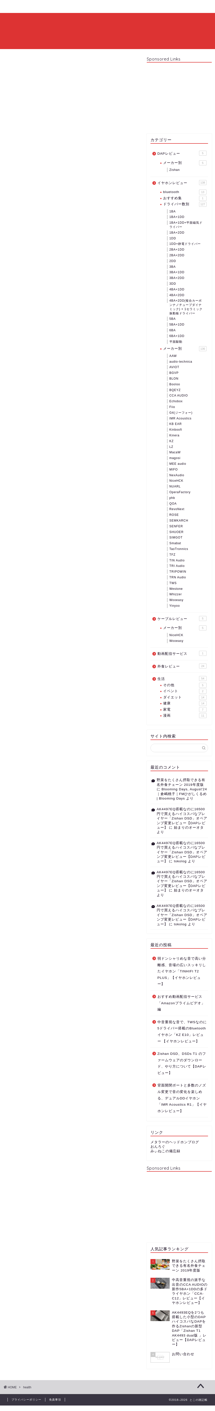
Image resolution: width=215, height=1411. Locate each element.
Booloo (174, 384)
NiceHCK (176, 480)
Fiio (172, 407)
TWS (173, 583)
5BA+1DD (177, 324)
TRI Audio (177, 566)
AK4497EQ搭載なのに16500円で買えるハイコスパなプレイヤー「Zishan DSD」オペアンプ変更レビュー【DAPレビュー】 (182, 818)
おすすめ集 (185, 198)
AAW (173, 356)
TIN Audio (177, 560)
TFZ (172, 554)
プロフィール (46, 6)
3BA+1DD (177, 272)
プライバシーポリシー (26, 1399)
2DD (172, 261)
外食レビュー (182, 666)
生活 (182, 678)
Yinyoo (174, 605)
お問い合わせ (81, 6)
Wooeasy (176, 600)
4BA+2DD (177, 295)
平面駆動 (175, 341)
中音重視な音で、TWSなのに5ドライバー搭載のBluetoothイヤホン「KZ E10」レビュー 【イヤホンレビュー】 (182, 1031)
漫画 (185, 715)
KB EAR (175, 424)
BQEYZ (175, 390)
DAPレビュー (182, 153)
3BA (172, 267)
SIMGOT (176, 537)
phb (172, 498)
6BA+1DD (177, 336)
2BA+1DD (177, 249)
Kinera (174, 435)
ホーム (16, 6)
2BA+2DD (177, 255)
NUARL (175, 486)
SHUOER (176, 532)
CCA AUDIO (178, 395)
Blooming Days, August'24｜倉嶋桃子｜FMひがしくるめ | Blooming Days (182, 793)
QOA (173, 503)
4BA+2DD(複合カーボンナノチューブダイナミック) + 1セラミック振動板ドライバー (186, 307)
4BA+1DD (177, 289)
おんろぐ (157, 1146)
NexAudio (176, 475)
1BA (172, 211)
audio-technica (180, 361)
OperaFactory (180, 492)
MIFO (173, 469)
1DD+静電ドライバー (185, 244)
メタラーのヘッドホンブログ (174, 1142)
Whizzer (175, 594)
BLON (174, 378)
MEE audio (177, 464)
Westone (176, 589)
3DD (172, 283)
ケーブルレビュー (182, 618)
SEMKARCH (178, 520)
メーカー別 (185, 162)
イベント (185, 691)
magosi (175, 458)
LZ (171, 447)
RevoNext (177, 509)
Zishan (174, 170)
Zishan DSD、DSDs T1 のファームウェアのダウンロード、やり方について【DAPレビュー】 (181, 1063)
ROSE (174, 515)
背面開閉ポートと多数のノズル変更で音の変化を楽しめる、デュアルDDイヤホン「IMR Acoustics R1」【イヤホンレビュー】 (182, 1098)
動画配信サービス (182, 653)
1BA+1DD (177, 217)
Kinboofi (175, 429)
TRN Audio (177, 577)
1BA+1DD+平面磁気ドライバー (186, 225)
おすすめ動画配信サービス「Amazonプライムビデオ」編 (181, 1003)
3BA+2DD (177, 278)
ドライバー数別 (185, 204)
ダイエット (185, 697)
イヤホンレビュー (182, 182)
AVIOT (174, 367)
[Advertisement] (179, 97)
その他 (185, 685)
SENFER (176, 526)
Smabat (175, 543)
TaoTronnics (178, 549)
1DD (172, 238)
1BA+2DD (177, 232)
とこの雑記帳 (107, 30)
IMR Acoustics (180, 418)
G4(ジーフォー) (181, 412)
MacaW (175, 452)
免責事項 (55, 1399)
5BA (172, 319)
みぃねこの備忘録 (165, 1151)
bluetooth (185, 192)
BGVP (174, 373)
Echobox (176, 401)
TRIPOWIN (177, 571)
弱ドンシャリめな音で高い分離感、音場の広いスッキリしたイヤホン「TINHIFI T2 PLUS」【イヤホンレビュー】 (181, 971)
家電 (185, 709)
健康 (185, 703)
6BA (172, 330)
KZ (171, 441)
